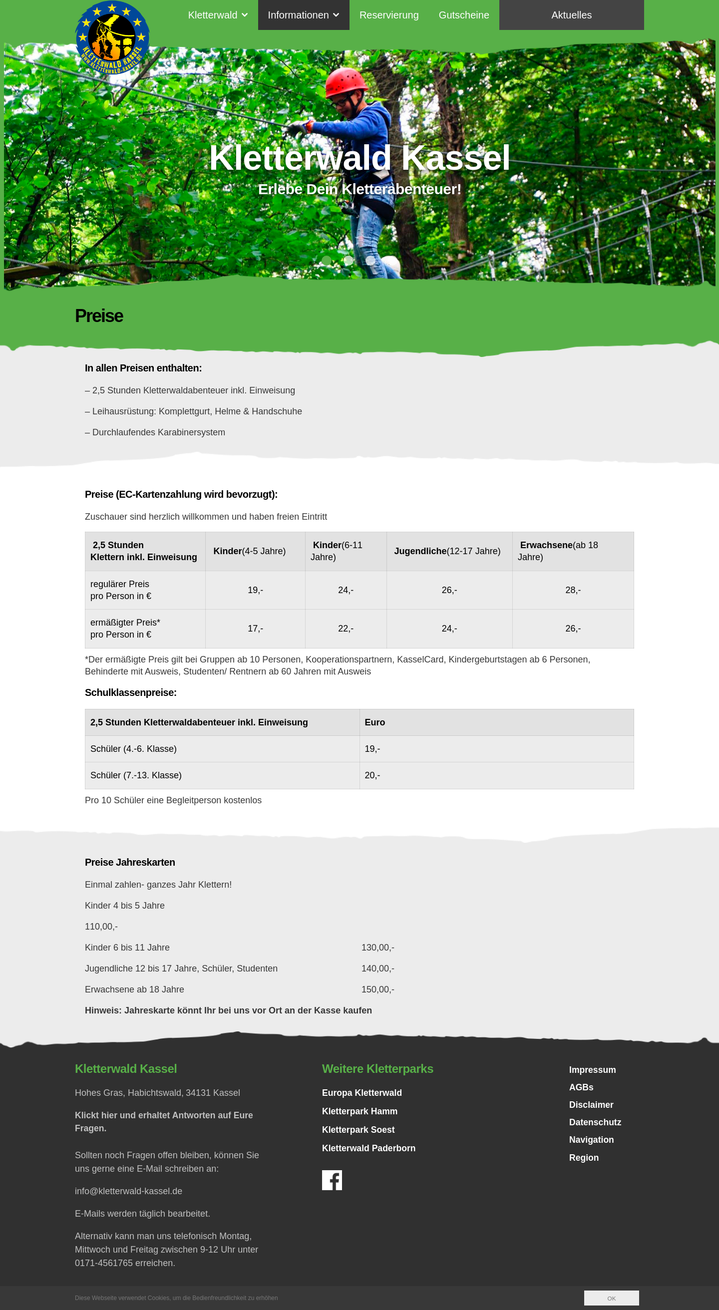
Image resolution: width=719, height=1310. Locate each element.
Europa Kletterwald (363, 1093)
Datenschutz (596, 1124)
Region (584, 1160)
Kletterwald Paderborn (370, 1148)
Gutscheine (464, 14)
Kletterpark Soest (359, 1130)
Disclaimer (592, 1106)
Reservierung (389, 14)
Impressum (593, 1070)
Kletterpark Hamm (360, 1111)
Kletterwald (213, 14)
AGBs (581, 1088)
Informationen (298, 14)
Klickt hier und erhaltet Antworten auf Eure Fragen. (166, 1122)
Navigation (592, 1142)
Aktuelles (571, 14)
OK (611, 1298)
